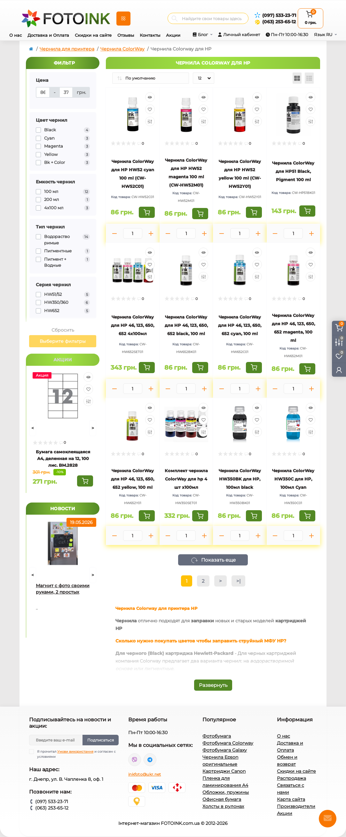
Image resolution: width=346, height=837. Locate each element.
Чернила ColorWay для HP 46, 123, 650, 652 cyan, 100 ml (239, 325)
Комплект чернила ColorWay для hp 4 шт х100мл (186, 479)
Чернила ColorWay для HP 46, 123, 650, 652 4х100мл (132, 325)
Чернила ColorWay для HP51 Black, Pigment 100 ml (293, 171)
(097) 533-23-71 (279, 15)
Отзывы (125, 35)
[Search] (175, 18)
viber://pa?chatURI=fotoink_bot (134, 759)
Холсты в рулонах (223, 806)
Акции (173, 35)
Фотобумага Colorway (227, 743)
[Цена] (43, 92)
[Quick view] (88, 377)
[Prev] (32, 428)
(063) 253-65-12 (279, 22)
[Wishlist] (88, 389)
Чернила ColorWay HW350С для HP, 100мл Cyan (293, 479)
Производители (296, 806)
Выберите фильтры (63, 341)
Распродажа (291, 778)
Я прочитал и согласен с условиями (76, 754)
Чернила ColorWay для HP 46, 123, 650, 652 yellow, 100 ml (132, 479)
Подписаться (100, 740)
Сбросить (62, 330)
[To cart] (85, 481)
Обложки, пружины (225, 792)
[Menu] (123, 19)
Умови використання (75, 751)
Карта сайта (291, 799)
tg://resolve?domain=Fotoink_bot (150, 759)
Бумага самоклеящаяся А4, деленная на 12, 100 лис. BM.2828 (63, 458)
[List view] (309, 78)
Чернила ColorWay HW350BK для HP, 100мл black (240, 479)
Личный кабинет (241, 34)
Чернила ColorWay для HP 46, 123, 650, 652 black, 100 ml (186, 325)
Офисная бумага (221, 799)
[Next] (92, 428)
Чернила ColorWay (122, 49)
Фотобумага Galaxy (224, 750)
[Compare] (88, 401)
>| (238, 581)
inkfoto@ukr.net (144, 774)
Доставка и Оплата (48, 35)
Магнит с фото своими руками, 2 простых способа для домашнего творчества (63, 589)
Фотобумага (216, 736)
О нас (15, 35)
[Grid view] (297, 78)
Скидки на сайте (93, 35)
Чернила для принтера (67, 49)
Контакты (150, 35)
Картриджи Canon (224, 771)
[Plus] (151, 233)
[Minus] (114, 233)
